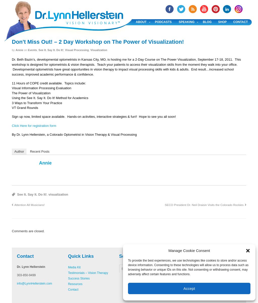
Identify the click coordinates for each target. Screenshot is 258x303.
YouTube (204, 9)
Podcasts (163, 22)
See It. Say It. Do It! (51, 50)
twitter (181, 9)
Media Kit (74, 267)
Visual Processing (77, 50)
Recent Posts (39, 151)
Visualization (98, 50)
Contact (240, 22)
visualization (58, 194)
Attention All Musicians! (29, 204)
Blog (207, 22)
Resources (75, 284)
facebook (170, 9)
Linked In (227, 9)
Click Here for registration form (34, 126)
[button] (247, 250)
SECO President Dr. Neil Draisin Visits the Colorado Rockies (204, 204)
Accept (189, 288)
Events (32, 50)
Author (19, 151)
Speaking (187, 22)
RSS (193, 9)
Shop (222, 22)
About (141, 22)
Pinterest (216, 9)
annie (19, 50)
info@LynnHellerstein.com (34, 283)
